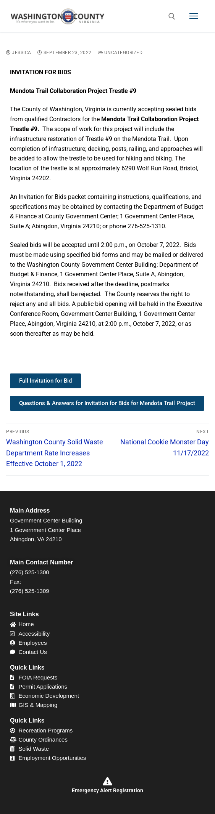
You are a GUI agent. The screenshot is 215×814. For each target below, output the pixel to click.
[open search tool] (171, 16)
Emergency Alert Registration (107, 790)
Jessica (18, 52)
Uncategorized (120, 52)
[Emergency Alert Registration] (107, 781)
